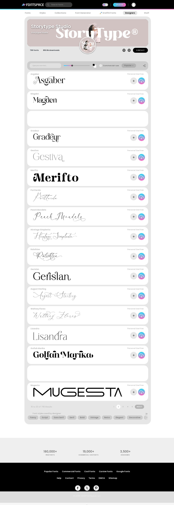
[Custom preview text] (45, 67)
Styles (43, 13)
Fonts (28, 13)
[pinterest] (96, 490)
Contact (140, 52)
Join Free (146, 5)
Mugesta (35, 387)
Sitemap (113, 480)
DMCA (102, 480)
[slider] (72, 68)
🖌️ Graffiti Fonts (108, 13)
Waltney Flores (38, 311)
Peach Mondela (38, 212)
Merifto (34, 172)
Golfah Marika (38, 350)
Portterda (36, 192)
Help (59, 480)
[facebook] (77, 490)
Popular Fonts (51, 473)
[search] (58, 4)
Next (139, 409)
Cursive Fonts (106, 473)
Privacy (81, 480)
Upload (119, 5)
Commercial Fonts (71, 473)
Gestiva (34, 152)
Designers (130, 13)
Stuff (146, 13)
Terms (92, 480)
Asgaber (35, 76)
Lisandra (35, 330)
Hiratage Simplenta (40, 231)
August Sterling (38, 291)
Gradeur (35, 133)
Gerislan (35, 271)
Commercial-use (111, 68)
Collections (60, 13)
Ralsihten (35, 251)
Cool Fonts (89, 473)
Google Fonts (123, 473)
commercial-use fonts (89, 457)
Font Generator (83, 13)
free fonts (50, 457)
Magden (35, 96)
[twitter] (87, 490)
